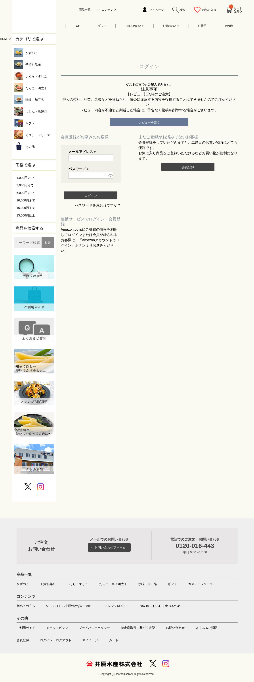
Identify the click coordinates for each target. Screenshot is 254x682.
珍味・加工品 (147, 584)
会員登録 (23, 640)
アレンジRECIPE (116, 606)
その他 (228, 25)
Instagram (165, 663)
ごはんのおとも (134, 25)
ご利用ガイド (26, 628)
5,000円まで (25, 193)
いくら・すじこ (77, 584)
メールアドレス (82, 152)
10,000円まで (26, 200)
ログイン (46, 640)
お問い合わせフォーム (110, 547)
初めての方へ (26, 606)
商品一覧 (84, 9)
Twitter (152, 663)
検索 (48, 242)
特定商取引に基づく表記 (138, 628)
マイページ (156, 10)
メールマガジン (57, 628)
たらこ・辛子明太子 (113, 584)
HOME (4, 39)
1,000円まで (25, 178)
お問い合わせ (175, 628)
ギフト (102, 25)
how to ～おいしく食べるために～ (163, 606)
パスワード (79, 169)
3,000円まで (25, 185)
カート (113, 640)
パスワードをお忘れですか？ (98, 205)
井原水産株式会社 (114, 663)
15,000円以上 (26, 215)
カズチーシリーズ (200, 584)
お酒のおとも (171, 25)
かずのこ (23, 584)
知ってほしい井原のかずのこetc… (70, 606)
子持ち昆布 (47, 584)
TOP (77, 25)
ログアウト (63, 640)
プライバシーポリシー (94, 628)
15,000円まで (26, 208)
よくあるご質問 (206, 628)
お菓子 (202, 25)
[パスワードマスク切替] (110, 175)
